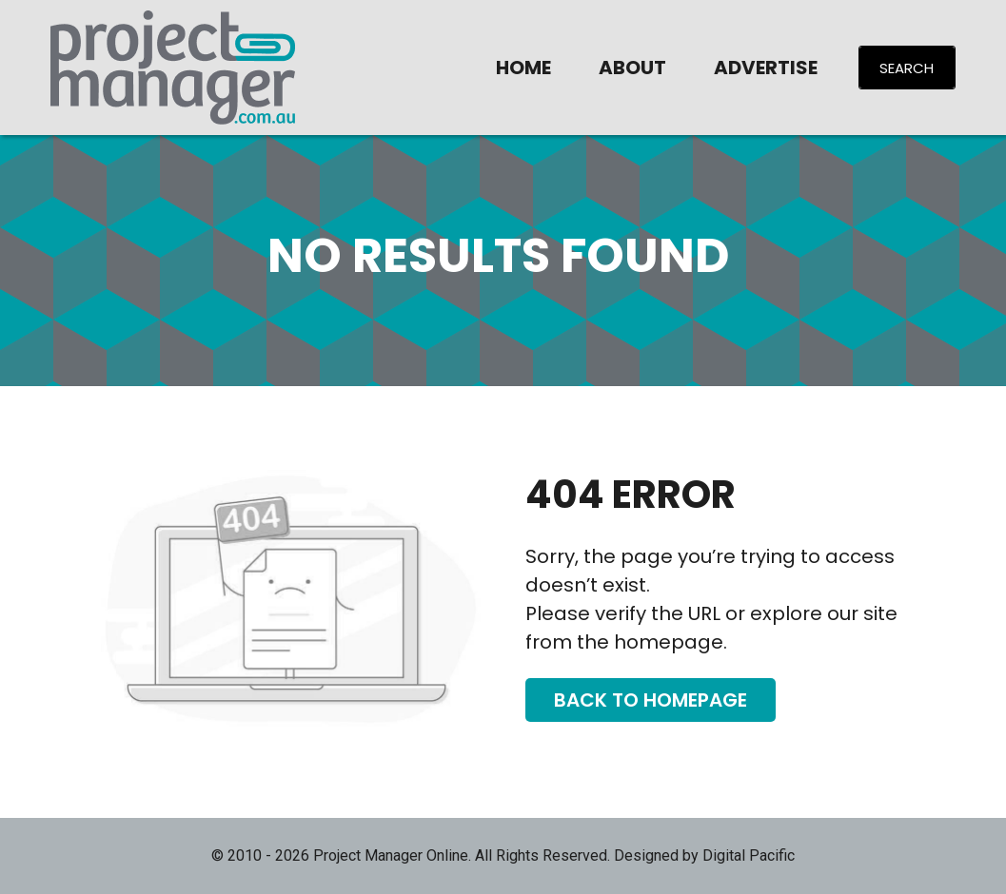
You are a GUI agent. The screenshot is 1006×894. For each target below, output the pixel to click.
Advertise (766, 67)
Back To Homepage (650, 700)
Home (523, 67)
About (632, 67)
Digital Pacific (748, 855)
